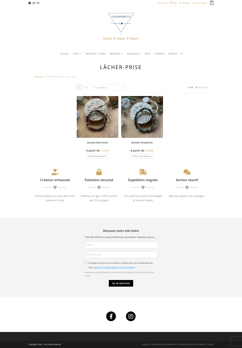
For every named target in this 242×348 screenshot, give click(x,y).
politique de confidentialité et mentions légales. (114, 267)
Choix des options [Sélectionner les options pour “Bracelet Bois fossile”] (97, 156)
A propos (146, 344)
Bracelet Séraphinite (142, 142)
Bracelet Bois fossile (97, 142)
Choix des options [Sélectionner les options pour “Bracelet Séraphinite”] (142, 156)
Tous (205, 87)
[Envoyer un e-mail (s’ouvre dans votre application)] (38, 3)
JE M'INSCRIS (121, 283)
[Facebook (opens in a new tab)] (30, 3)
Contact (210, 344)
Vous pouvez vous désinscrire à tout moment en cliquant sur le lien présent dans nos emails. (119, 274)
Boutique (39, 76)
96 (200, 87)
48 (196, 87)
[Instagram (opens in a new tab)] (34, 3)
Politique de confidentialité (163, 344)
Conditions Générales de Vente (191, 344)
